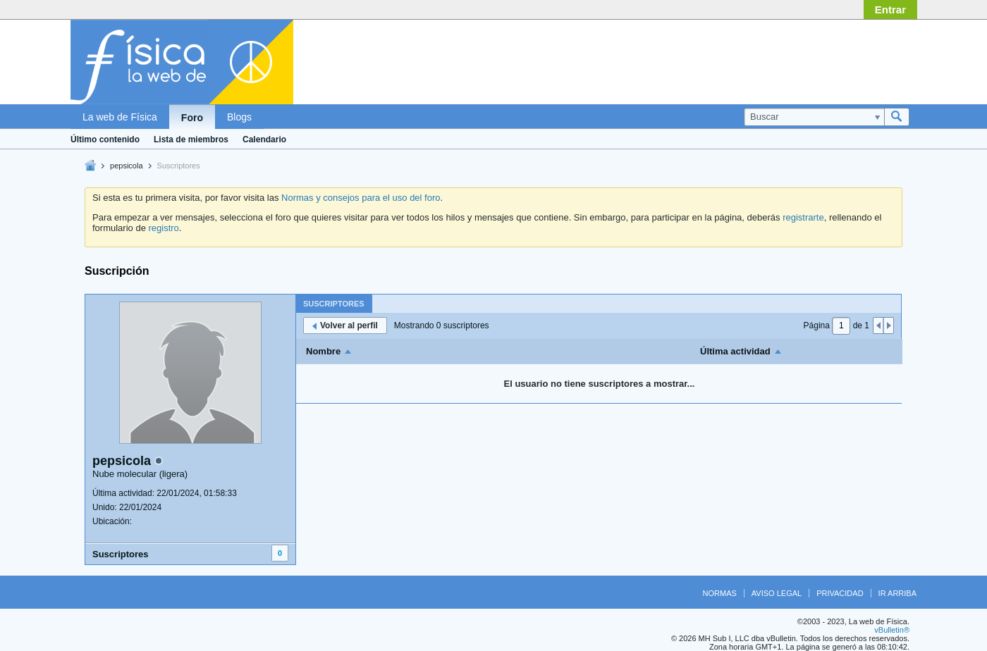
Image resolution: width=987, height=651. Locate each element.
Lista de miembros (191, 139)
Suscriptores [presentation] (333, 303)
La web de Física (119, 117)
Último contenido (105, 139)
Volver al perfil (345, 325)
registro (163, 228)
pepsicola (126, 165)
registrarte (803, 217)
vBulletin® (891, 630)
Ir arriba (897, 593)
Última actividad (735, 351)
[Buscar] (814, 117)
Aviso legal (777, 593)
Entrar (890, 10)
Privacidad (839, 593)
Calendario (264, 139)
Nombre (323, 351)
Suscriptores (120, 554)
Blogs (239, 117)
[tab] (333, 303)
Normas (720, 593)
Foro (192, 117)
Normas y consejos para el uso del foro (360, 197)
